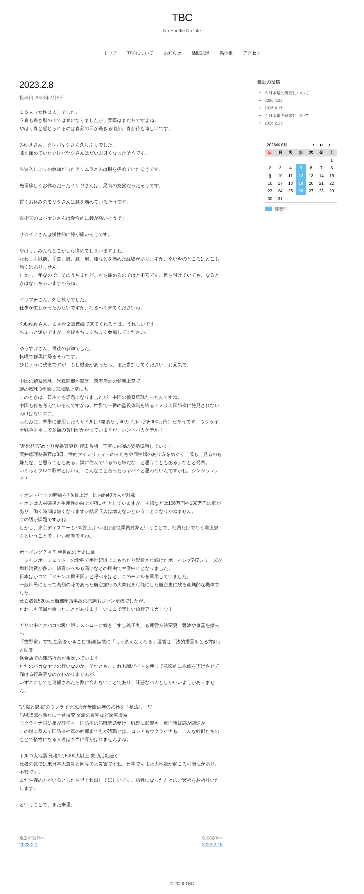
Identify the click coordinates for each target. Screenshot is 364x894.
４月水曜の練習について (286, 115)
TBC (182, 18)
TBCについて (140, 52)
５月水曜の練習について (286, 92)
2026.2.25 (273, 123)
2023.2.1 (28, 844)
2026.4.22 (273, 100)
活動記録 (200, 52)
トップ (110, 52)
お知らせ (172, 52)
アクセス (252, 52)
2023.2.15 (212, 844)
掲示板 (226, 52)
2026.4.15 (273, 108)
